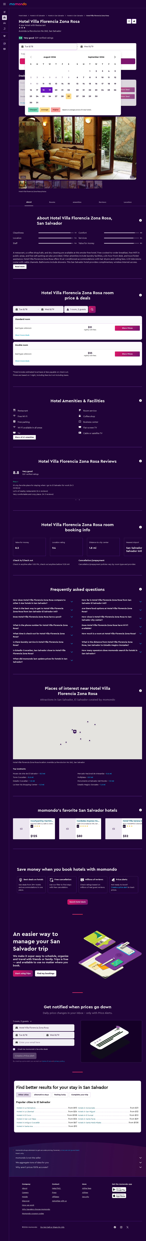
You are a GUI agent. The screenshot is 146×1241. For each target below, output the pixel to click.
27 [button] (56, 96)
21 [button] (62, 90)
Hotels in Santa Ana (25, 1126)
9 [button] (30, 84)
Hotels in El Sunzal (85, 1115)
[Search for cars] (4, 23)
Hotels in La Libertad (25, 1112)
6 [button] (56, 77)
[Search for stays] (4, 17)
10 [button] (37, 84)
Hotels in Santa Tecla (86, 1119)
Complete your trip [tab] (79, 1095)
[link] (77, 902)
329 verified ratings (44, 38)
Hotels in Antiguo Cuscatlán (28, 1123)
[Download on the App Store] (119, 1195)
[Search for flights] (4, 12)
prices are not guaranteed (69, 1150)
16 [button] (31, 90)
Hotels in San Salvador (56, 15)
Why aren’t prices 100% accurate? (79, 1167)
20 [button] (56, 90)
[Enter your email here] (46, 1042)
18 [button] (43, 90)
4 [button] (43, 77)
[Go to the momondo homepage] (17, 4)
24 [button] (37, 96)
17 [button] (37, 90)
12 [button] (50, 84)
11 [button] (43, 84)
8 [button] (68, 77)
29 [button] (68, 96)
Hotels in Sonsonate (86, 1108)
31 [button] (37, 103)
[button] (4, 4)
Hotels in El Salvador (37, 15)
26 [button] (50, 96)
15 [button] (69, 84)
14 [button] (62, 84)
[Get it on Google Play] (119, 1189)
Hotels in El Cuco (24, 1115)
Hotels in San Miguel (86, 1112)
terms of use (46, 1061)
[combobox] (46, 1028)
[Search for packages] (4, 28)
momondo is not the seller (79, 1157)
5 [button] (49, 77)
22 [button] (68, 90)
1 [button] (68, 71)
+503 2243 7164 (26, 34)
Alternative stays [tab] (41, 1095)
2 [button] (30, 77)
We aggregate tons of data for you (79, 1162)
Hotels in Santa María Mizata (89, 1123)
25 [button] (43, 96)
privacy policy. (59, 1061)
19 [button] (50, 90)
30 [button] (31, 103)
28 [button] (62, 96)
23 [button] (31, 96)
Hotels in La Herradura (26, 1108)
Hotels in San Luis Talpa (26, 1119)
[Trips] (4, 36)
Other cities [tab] (23, 1095)
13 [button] (56, 84)
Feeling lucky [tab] (60, 1095)
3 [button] (37, 77)
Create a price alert (119, 887)
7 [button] (62, 77)
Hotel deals (23, 15)
